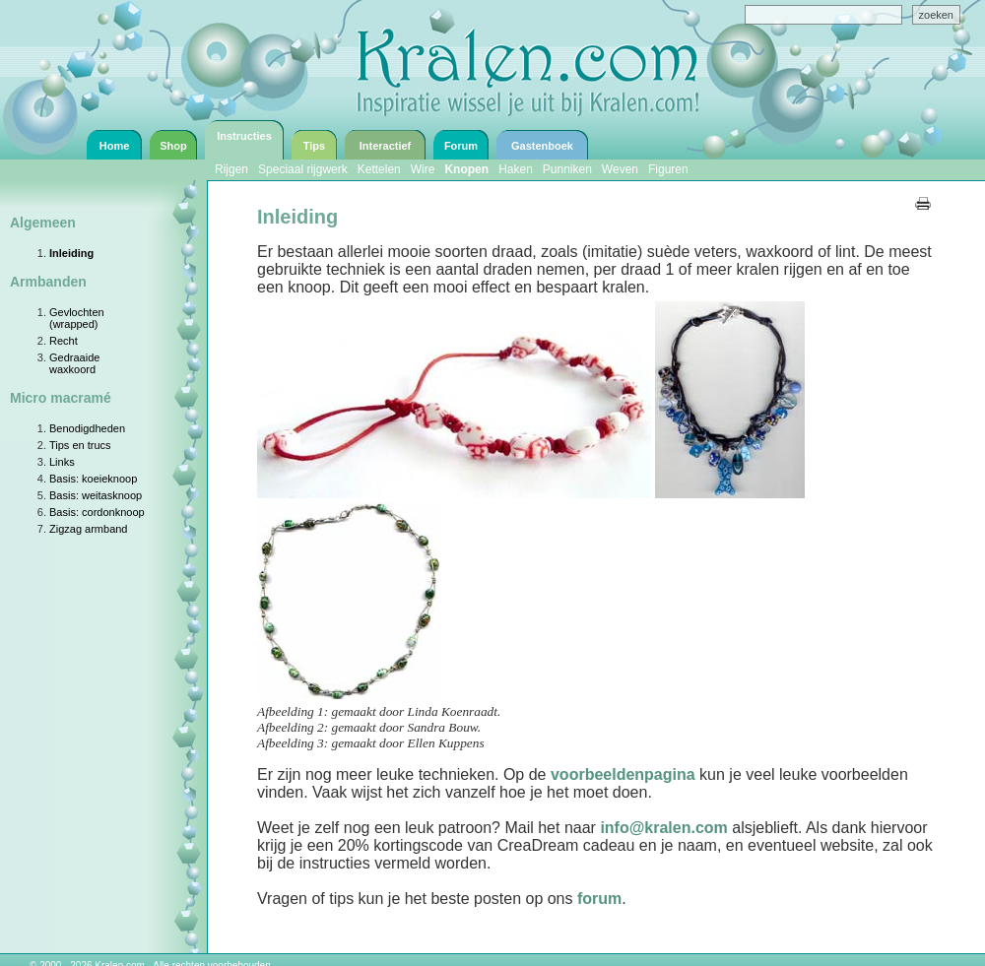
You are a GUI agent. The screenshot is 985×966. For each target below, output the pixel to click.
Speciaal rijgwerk (303, 169)
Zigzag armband (88, 529)
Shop (173, 146)
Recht (63, 341)
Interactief (386, 146)
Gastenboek (542, 146)
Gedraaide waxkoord (74, 363)
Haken (515, 169)
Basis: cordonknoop (97, 512)
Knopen (466, 169)
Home (114, 146)
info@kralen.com (663, 827)
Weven (620, 169)
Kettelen (379, 169)
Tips (314, 146)
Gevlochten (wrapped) (76, 318)
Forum (461, 146)
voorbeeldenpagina (623, 774)
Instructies (244, 136)
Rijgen (231, 169)
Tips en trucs (80, 445)
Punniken (567, 169)
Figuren (668, 169)
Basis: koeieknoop (93, 478)
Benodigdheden (87, 428)
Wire (423, 169)
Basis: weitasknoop (95, 495)
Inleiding (71, 253)
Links (62, 462)
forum (599, 898)
